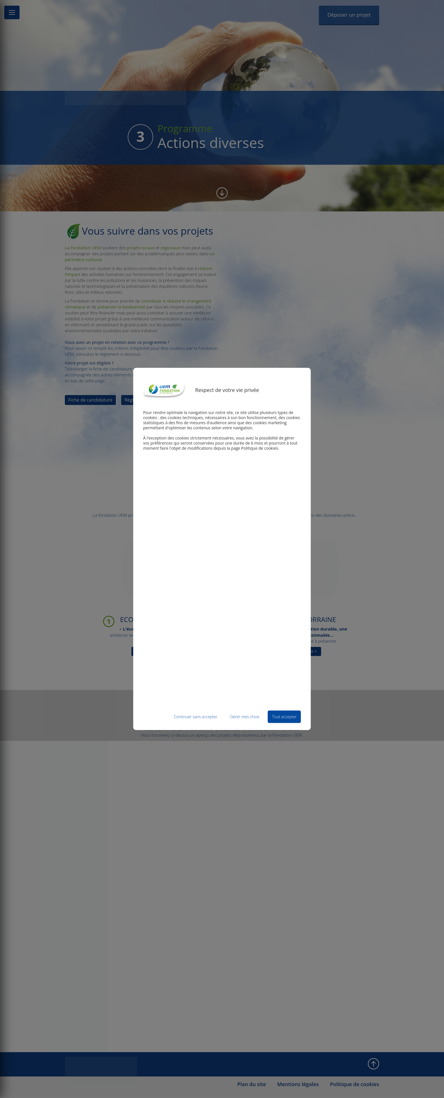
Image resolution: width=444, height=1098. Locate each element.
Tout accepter (284, 716)
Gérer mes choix (244, 716)
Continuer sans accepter (195, 716)
